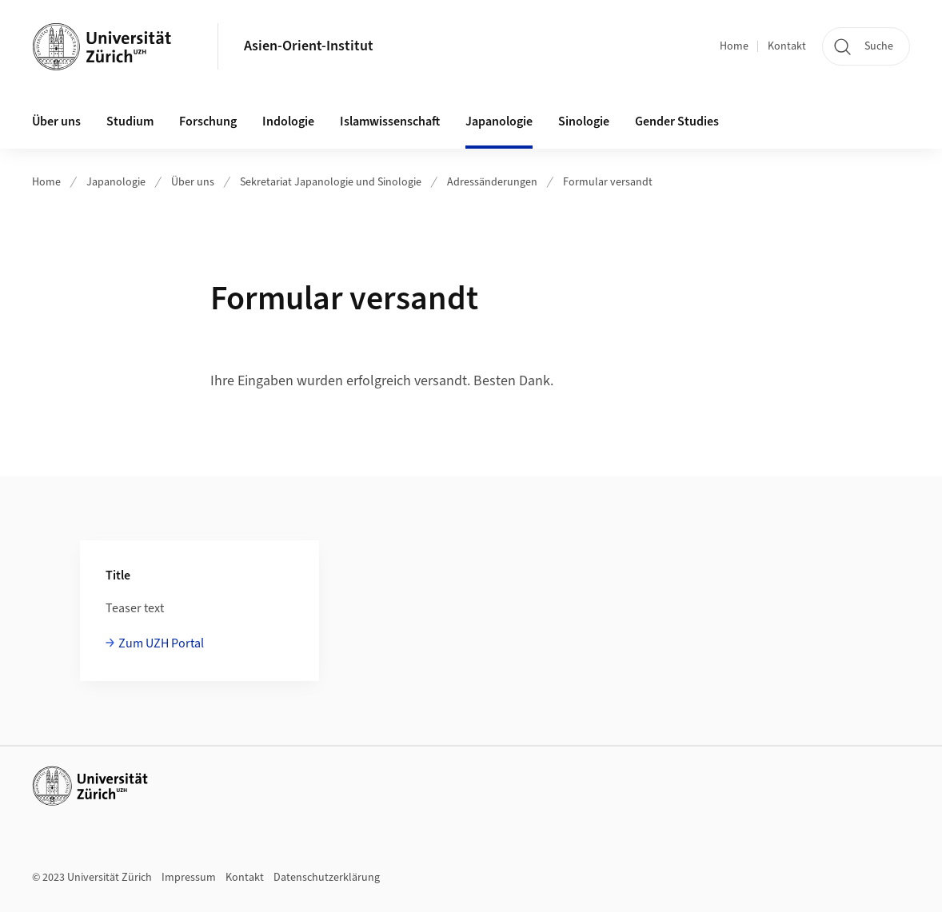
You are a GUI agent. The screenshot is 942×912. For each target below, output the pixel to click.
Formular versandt (608, 182)
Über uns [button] (56, 121)
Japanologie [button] (499, 121)
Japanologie (116, 182)
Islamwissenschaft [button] (390, 121)
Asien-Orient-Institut (308, 46)
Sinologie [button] (583, 121)
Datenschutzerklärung (326, 878)
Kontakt (787, 46)
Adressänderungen (492, 182)
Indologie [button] (288, 121)
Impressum (189, 878)
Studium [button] (130, 121)
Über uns (192, 182)
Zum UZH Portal (161, 643)
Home (734, 46)
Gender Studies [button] (677, 121)
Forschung (208, 121)
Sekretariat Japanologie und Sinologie (330, 182)
